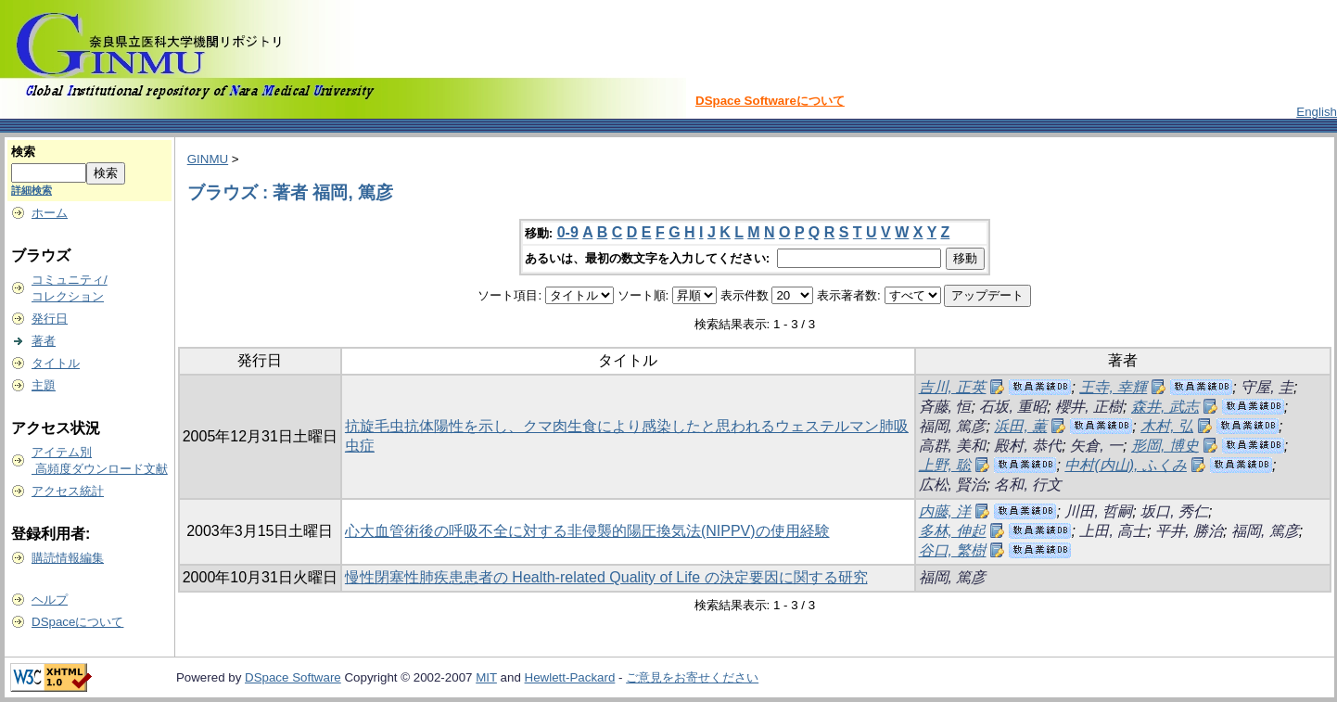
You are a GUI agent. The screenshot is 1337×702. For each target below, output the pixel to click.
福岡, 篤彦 (953, 426)
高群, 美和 (953, 445)
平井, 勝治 (1189, 531)
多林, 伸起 (953, 531)
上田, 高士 (1113, 531)
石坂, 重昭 (1013, 407)
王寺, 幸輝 (1113, 387)
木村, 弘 (1166, 426)
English (1316, 112)
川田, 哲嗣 (1098, 511)
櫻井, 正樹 (1089, 407)
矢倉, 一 (1096, 445)
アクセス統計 (68, 491)
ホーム (50, 213)
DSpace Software (293, 677)
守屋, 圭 (1267, 387)
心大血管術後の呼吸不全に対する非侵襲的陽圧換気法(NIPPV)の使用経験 (587, 531)
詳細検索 (31, 190)
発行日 (50, 318)
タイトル (56, 363)
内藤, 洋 (945, 511)
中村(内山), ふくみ (1125, 465)
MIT (486, 677)
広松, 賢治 (953, 484)
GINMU (207, 159)
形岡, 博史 (1165, 445)
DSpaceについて (77, 622)
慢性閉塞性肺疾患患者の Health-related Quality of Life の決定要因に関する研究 (606, 577)
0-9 (568, 232)
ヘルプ (50, 599)
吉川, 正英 (953, 387)
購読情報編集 (68, 558)
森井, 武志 (1165, 407)
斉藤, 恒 (945, 407)
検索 (23, 152)
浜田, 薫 (1020, 426)
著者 (44, 341)
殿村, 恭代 (1028, 445)
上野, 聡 (945, 465)
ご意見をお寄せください (692, 677)
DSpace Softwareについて (770, 101)
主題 (44, 385)
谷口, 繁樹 (953, 550)
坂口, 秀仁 (1174, 511)
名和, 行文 (1028, 484)
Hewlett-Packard (570, 677)
